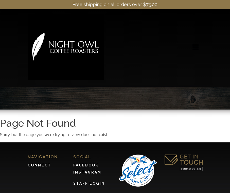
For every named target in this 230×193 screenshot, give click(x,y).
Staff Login (89, 183)
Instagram (87, 172)
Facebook (86, 165)
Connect (39, 165)
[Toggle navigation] (195, 47)
